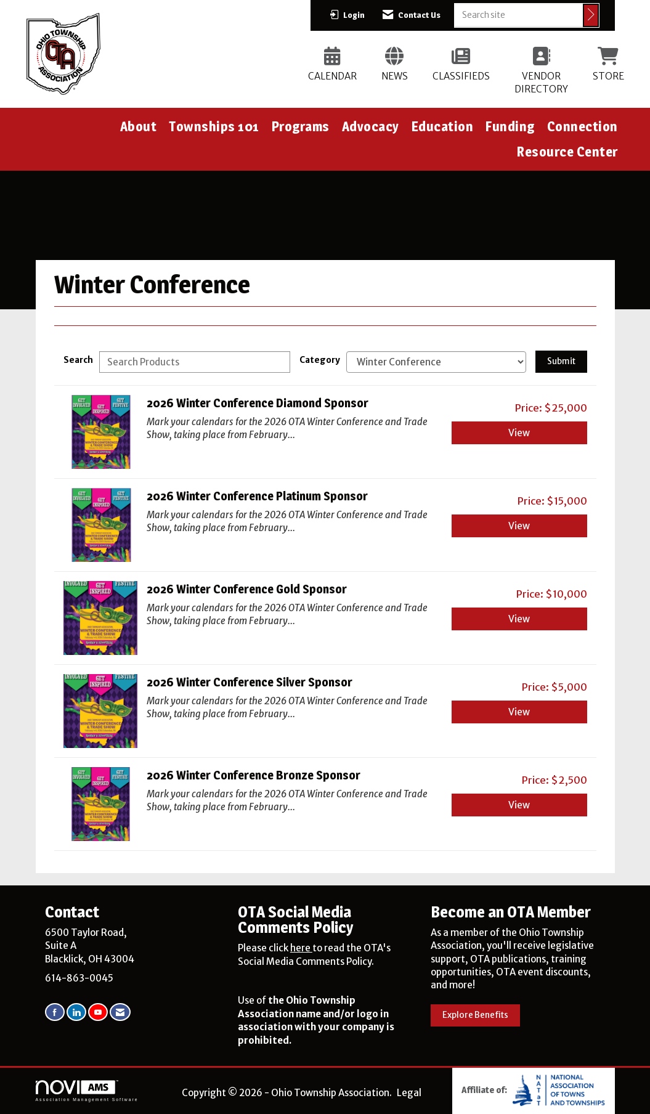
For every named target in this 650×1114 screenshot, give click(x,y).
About (138, 126)
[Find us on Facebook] (55, 1012)
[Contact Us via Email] (120, 1012)
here (301, 948)
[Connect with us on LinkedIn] (76, 1012)
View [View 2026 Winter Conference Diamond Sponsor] (519, 433)
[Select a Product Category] (436, 362)
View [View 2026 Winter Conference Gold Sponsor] (519, 619)
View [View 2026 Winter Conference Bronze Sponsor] (519, 805)
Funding (510, 126)
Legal (409, 1093)
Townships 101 (214, 126)
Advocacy (370, 126)
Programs (301, 126)
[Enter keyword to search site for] (519, 15)
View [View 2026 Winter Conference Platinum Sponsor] (519, 526)
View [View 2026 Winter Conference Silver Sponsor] (519, 712)
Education (443, 126)
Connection (582, 126)
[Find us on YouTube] (98, 1012)
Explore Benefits (475, 1015)
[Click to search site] (591, 15)
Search (78, 360)
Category (319, 360)
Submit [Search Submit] (561, 361)
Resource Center (567, 152)
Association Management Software (87, 1091)
